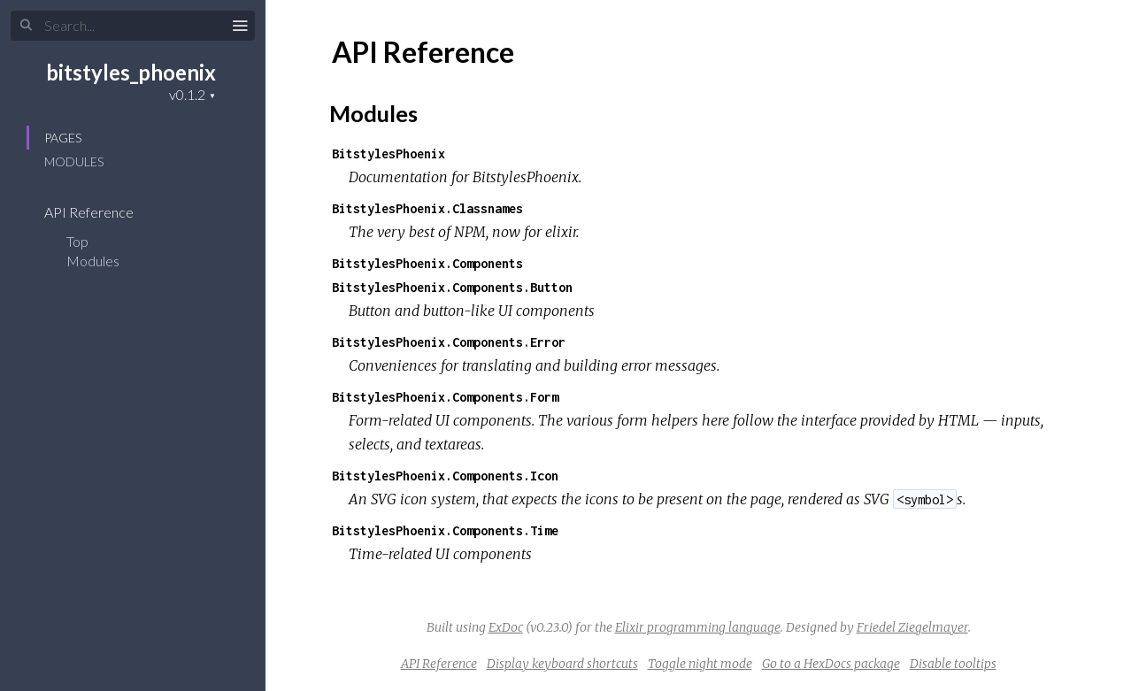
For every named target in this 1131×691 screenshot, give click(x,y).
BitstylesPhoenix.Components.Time (445, 530)
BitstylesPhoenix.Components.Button (452, 287)
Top (77, 241)
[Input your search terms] (133, 26)
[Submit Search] (26, 25)
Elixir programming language (698, 627)
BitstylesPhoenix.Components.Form (445, 396)
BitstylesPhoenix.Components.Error (449, 341)
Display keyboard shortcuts (562, 663)
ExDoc (506, 627)
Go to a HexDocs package (831, 663)
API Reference (100, 211)
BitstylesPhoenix (388, 153)
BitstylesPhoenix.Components (427, 263)
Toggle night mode (700, 663)
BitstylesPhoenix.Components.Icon (445, 475)
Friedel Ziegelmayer (912, 627)
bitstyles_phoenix (131, 72)
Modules (74, 161)
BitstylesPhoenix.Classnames (427, 208)
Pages (62, 137)
